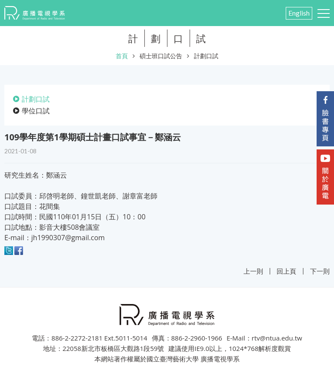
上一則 (253, 271)
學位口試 (36, 111)
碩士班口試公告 (161, 56)
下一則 (320, 271)
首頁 (122, 56)
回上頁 (286, 271)
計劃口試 (206, 56)
